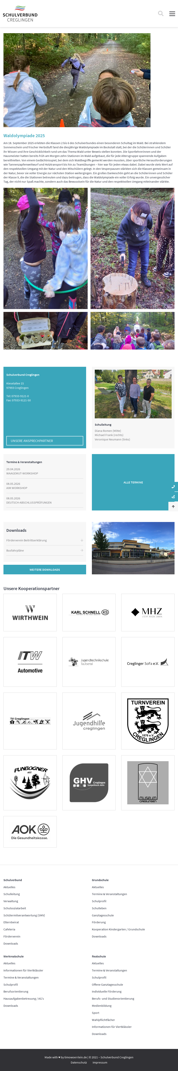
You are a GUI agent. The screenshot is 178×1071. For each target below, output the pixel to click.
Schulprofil (99, 901)
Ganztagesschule (103, 915)
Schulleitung (11, 894)
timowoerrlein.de (75, 1057)
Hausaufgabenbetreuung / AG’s (23, 998)
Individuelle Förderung (106, 991)
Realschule (99, 956)
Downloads (10, 943)
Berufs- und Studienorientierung (113, 998)
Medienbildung (101, 1006)
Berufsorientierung (15, 991)
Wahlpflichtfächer (103, 1020)
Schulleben (99, 908)
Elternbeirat (11, 922)
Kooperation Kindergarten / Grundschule (118, 929)
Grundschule (100, 880)
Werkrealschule (13, 956)
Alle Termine (133, 482)
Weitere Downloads (45, 569)
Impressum (100, 1062)
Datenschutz (79, 1062)
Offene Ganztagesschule (107, 984)
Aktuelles (9, 887)
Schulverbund (12, 880)
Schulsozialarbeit (14, 908)
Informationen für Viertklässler (23, 970)
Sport (95, 1013)
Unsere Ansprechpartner (32, 441)
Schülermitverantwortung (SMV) (24, 915)
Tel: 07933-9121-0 (17, 396)
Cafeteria (9, 929)
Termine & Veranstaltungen (109, 894)
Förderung (99, 922)
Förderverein (11, 936)
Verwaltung (10, 901)
